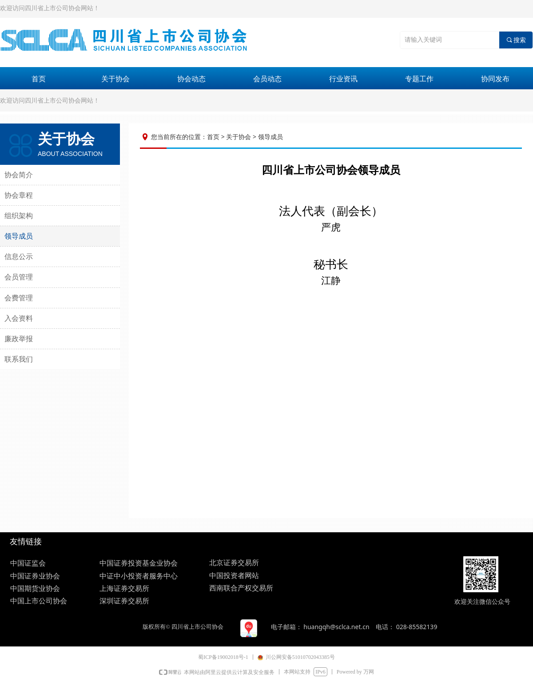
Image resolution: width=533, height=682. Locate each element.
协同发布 (495, 79)
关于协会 (115, 79)
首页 (39, 79)
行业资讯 (343, 79)
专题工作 (419, 79)
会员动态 (267, 79)
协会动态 (191, 79)
